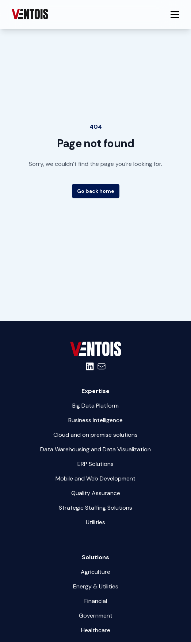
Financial (95, 601)
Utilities (95, 522)
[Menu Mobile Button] (175, 14)
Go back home (95, 191)
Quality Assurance (95, 493)
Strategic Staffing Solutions (95, 507)
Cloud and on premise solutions (95, 435)
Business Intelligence (95, 420)
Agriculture (95, 572)
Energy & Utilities (95, 586)
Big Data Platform (95, 405)
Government (95, 615)
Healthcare (95, 630)
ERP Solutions (95, 464)
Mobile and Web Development (95, 478)
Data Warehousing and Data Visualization (95, 449)
